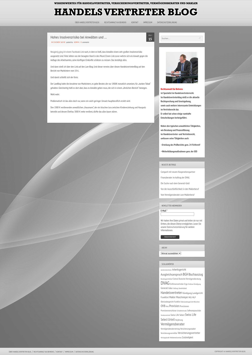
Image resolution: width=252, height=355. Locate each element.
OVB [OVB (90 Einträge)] (163, 306)
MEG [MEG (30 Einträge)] (190, 297)
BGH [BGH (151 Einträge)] (185, 274)
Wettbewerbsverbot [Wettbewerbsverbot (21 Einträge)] (175, 337)
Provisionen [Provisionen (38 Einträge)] (184, 306)
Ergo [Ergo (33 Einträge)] (186, 283)
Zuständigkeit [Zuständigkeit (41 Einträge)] (187, 337)
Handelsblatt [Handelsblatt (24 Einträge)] (183, 288)
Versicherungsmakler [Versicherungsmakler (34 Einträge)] (188, 328)
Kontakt (134, 22)
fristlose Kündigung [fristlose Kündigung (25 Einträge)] (194, 284)
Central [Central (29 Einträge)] (175, 278)
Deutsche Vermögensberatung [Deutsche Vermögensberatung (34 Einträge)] (190, 278)
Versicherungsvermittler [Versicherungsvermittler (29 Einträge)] (169, 333)
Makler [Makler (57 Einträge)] (172, 297)
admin (76, 42)
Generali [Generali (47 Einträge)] (164, 288)
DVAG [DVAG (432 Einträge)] (165, 283)
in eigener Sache (58, 42)
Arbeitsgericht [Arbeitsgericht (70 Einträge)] (179, 269)
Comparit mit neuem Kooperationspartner (178, 171)
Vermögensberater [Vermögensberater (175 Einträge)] (173, 323)
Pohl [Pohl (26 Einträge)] (167, 306)
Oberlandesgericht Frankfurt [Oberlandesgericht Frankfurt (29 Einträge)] (170, 301)
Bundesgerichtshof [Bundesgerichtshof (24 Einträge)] (167, 279)
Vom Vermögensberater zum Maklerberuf (177, 194)
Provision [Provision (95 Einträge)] (174, 306)
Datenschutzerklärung (167, 22)
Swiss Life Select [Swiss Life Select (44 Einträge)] (178, 314)
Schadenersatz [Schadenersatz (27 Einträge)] (182, 310)
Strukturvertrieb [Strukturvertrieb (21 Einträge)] (165, 315)
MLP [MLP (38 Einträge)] (194, 297)
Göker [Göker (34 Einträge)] (170, 288)
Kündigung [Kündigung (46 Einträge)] (187, 293)
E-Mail (164, 210)
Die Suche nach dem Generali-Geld (175, 183)
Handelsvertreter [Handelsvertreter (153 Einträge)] (171, 292)
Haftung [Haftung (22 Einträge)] (175, 288)
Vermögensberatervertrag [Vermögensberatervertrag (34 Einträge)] (170, 328)
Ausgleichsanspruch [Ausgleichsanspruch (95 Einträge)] (171, 274)
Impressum (147, 22)
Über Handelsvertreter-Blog (87, 22)
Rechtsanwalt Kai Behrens (115, 22)
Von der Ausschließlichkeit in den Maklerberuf (180, 188)
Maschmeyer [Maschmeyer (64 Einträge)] (182, 297)
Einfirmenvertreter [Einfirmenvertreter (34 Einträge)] (177, 283)
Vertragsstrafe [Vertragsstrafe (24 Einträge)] (165, 337)
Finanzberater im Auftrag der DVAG (175, 177)
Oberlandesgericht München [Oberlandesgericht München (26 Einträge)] (190, 302)
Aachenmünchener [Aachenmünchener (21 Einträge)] (166, 270)
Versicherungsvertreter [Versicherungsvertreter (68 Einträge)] (189, 333)
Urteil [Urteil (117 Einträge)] (171, 319)
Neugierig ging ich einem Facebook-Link (67, 51)
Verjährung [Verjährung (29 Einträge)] (179, 320)
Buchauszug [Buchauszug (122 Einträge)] (196, 274)
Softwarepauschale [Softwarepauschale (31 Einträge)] (194, 310)
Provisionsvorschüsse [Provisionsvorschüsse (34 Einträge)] (168, 310)
